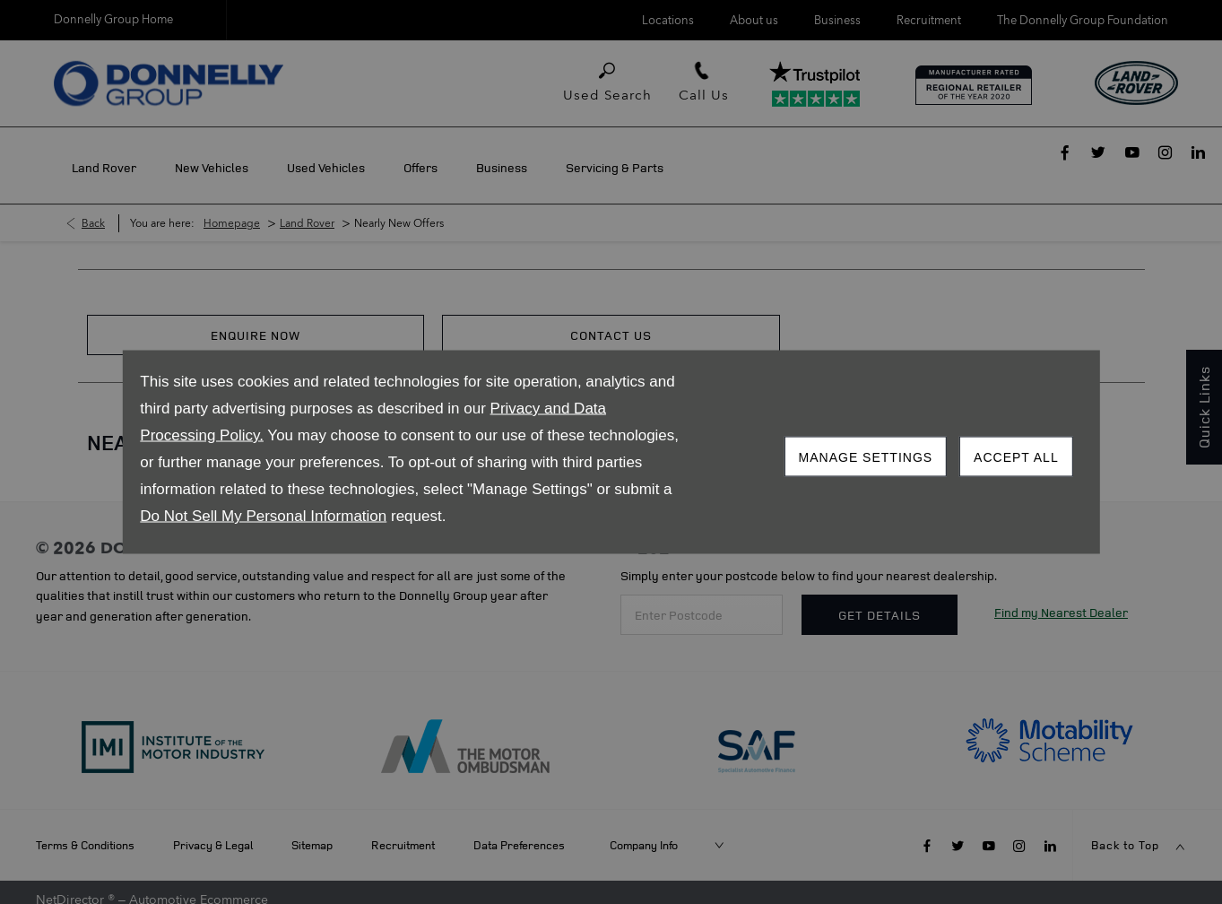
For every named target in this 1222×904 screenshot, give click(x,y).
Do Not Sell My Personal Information (263, 516)
